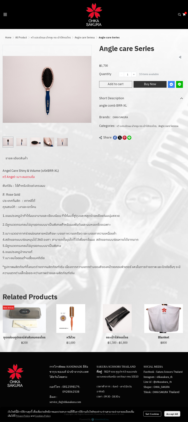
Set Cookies (152, 413)
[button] (179, 14)
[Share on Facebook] (115, 138)
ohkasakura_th (164, 376)
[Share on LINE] (129, 138)
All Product (21, 38)
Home (8, 38)
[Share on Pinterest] (124, 138)
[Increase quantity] (134, 74)
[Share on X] (120, 138)
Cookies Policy (43, 415)
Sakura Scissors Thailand (169, 372)
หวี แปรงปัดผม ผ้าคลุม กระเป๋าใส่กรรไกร (51, 38)
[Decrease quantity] (121, 74)
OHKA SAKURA (120, 117)
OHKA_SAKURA (161, 387)
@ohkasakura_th (162, 382)
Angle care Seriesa (85, 38)
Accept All (172, 413)
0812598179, (71, 387)
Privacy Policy (23, 415)
